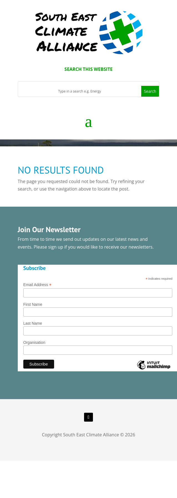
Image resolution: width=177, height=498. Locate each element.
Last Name (32, 323)
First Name (32, 304)
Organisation (34, 342)
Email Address (37, 284)
